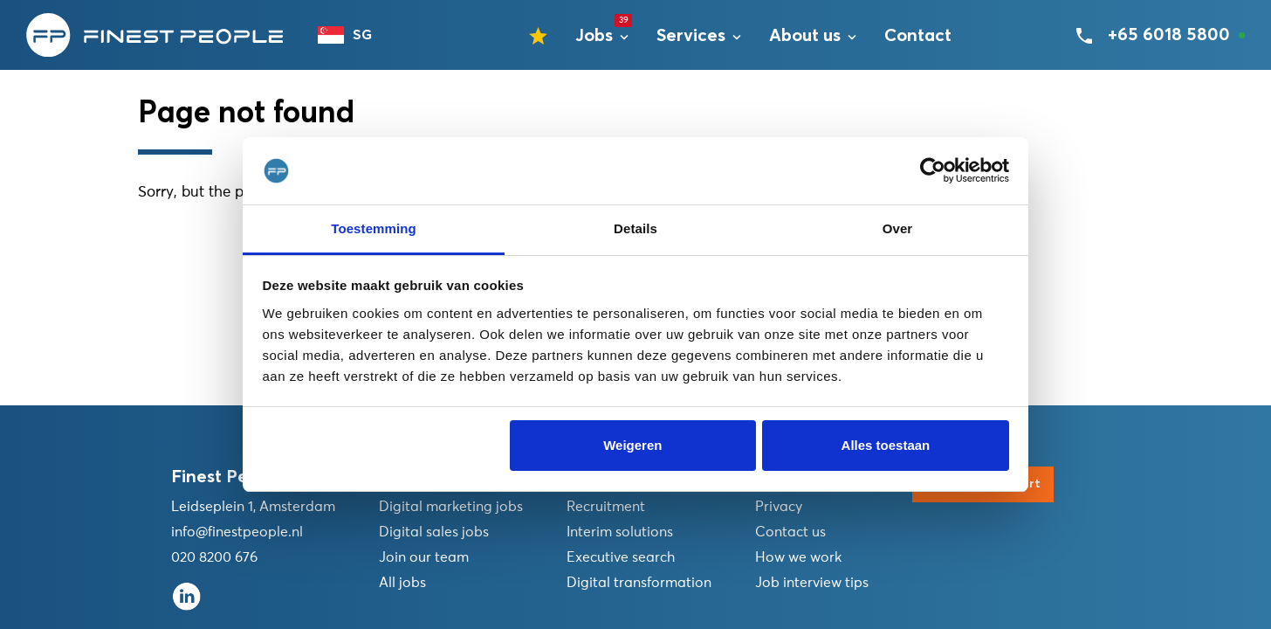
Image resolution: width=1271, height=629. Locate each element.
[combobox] (352, 35)
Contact (918, 36)
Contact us (790, 532)
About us (805, 36)
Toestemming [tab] (373, 228)
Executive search (621, 557)
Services (690, 36)
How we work (798, 557)
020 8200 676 (214, 557)
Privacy (778, 507)
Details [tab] (635, 228)
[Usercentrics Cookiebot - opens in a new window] (932, 171)
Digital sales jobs (434, 532)
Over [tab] (898, 228)
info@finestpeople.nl (237, 532)
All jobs (402, 583)
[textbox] (352, 35)
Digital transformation (639, 583)
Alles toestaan (886, 445)
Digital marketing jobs (451, 507)
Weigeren (632, 445)
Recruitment (606, 507)
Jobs (594, 36)
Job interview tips (812, 583)
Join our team (424, 557)
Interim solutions (620, 532)
